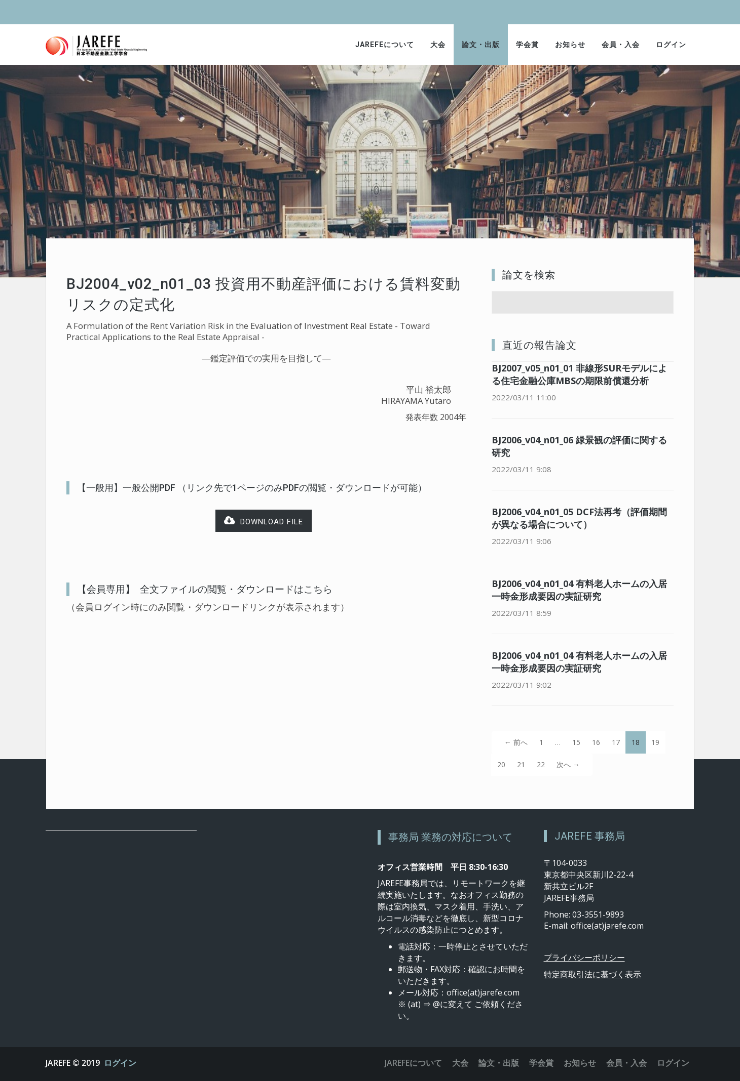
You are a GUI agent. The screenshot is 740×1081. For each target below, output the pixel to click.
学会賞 (527, 44)
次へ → (568, 764)
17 (616, 742)
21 (521, 764)
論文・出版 (481, 44)
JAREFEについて (384, 44)
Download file (263, 521)
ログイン (671, 44)
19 (655, 742)
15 (576, 742)
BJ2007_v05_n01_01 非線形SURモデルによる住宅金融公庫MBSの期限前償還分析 (579, 374)
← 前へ (516, 742)
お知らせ (570, 44)
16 (596, 742)
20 (501, 764)
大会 (438, 44)
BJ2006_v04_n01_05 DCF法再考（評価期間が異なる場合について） (579, 518)
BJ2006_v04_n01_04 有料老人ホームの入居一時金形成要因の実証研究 (579, 589)
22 (541, 764)
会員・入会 (621, 44)
